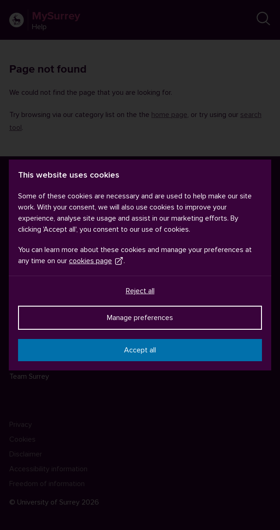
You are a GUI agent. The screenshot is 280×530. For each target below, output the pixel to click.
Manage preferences (140, 317)
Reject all (140, 291)
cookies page (96, 260)
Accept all (140, 350)
